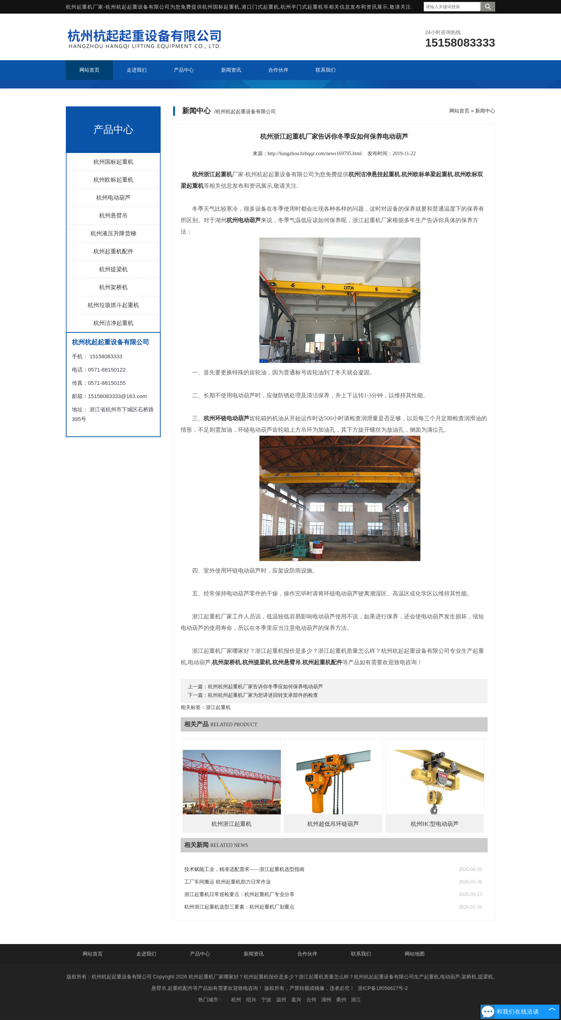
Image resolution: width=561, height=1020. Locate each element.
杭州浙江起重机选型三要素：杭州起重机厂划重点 (239, 907)
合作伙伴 (307, 954)
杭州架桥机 (113, 287)
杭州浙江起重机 (231, 824)
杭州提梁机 (113, 269)
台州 (311, 999)
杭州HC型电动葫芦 (435, 824)
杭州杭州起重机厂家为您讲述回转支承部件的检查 (263, 695)
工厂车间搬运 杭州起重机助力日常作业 (227, 882)
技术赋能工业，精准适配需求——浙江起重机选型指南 (244, 869)
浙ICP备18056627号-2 (383, 988)
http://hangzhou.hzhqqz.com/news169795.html (315, 153)
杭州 (236, 999)
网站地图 (415, 954)
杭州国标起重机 (221, 7)
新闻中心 (485, 111)
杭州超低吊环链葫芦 (333, 824)
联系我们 (361, 954)
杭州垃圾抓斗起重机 (113, 305)
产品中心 (200, 954)
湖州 (326, 999)
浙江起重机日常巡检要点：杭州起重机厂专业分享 (239, 894)
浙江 (356, 999)
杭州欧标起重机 (113, 180)
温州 (281, 999)
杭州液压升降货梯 (113, 233)
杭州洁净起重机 (113, 323)
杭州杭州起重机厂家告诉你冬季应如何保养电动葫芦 (265, 686)
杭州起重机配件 (113, 251)
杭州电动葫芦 (113, 198)
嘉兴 (296, 999)
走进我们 (146, 954)
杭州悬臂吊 (113, 215)
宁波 (266, 999)
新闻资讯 (254, 954)
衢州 (341, 999)
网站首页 (459, 111)
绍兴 (251, 999)
